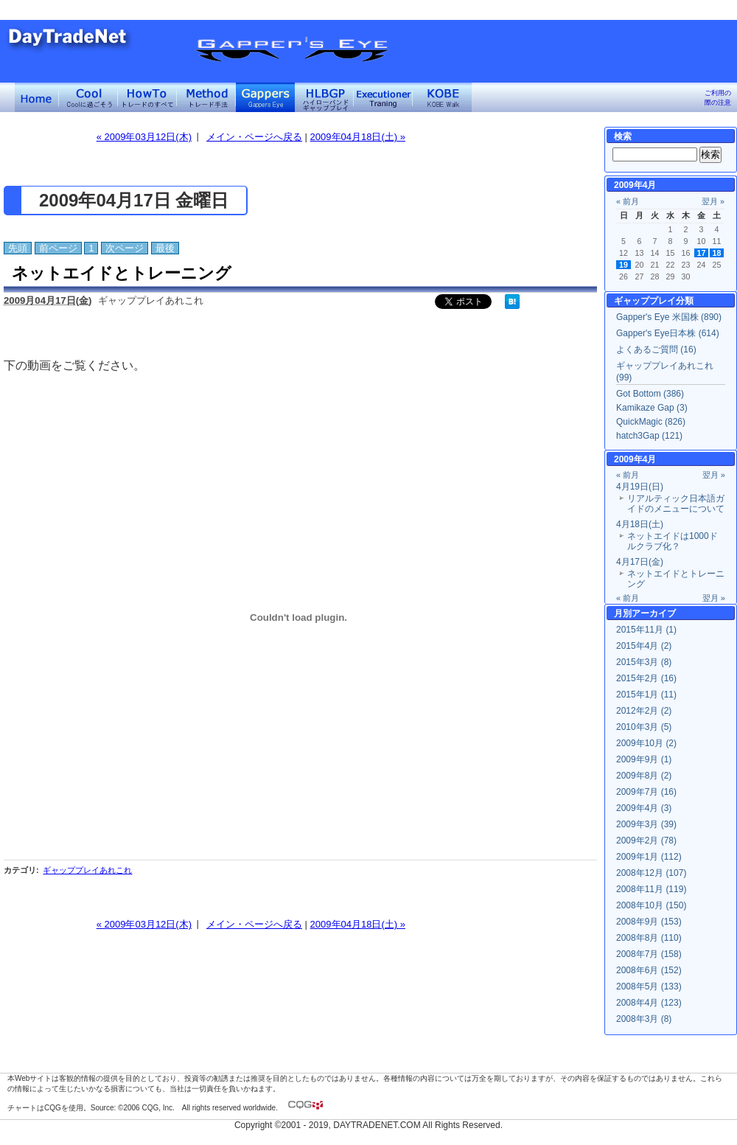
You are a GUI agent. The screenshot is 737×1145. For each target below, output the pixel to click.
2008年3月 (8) (643, 1019)
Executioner (383, 97)
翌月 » (713, 201)
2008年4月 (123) (649, 1003)
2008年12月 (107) (651, 873)
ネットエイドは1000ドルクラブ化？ (672, 541)
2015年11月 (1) (646, 629)
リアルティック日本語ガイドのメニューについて (675, 503)
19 (623, 264)
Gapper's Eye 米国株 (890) (669, 317)
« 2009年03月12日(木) (144, 136)
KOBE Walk (442, 97)
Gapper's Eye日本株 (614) (667, 333)
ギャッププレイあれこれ (87, 870)
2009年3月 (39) (646, 824)
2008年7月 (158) (649, 954)
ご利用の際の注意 (718, 97)
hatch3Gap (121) (649, 436)
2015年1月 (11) (646, 694)
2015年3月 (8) (643, 662)
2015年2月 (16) (646, 678)
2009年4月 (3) (643, 808)
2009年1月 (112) (649, 857)
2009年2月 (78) (646, 840)
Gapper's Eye (265, 97)
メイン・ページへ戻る (254, 136)
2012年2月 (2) (643, 711)
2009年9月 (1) (643, 759)
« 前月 (627, 201)
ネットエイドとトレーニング (121, 273)
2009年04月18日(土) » (357, 136)
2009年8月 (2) (643, 775)
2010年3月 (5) (643, 727)
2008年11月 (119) (651, 889)
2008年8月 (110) (649, 938)
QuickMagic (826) (650, 422)
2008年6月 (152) (649, 970)
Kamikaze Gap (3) (652, 408)
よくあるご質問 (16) (656, 349)
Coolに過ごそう (88, 97)
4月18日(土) (639, 524)
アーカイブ (654, 613)
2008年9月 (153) (649, 921)
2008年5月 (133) (649, 986)
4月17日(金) (639, 562)
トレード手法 (206, 97)
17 (701, 252)
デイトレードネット (37, 97)
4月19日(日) (639, 486)
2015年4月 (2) (643, 646)
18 (717, 252)
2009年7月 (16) (646, 792)
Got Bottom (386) (650, 394)
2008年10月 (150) (651, 905)
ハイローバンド (324, 97)
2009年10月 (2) (646, 743)
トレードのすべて (147, 97)
